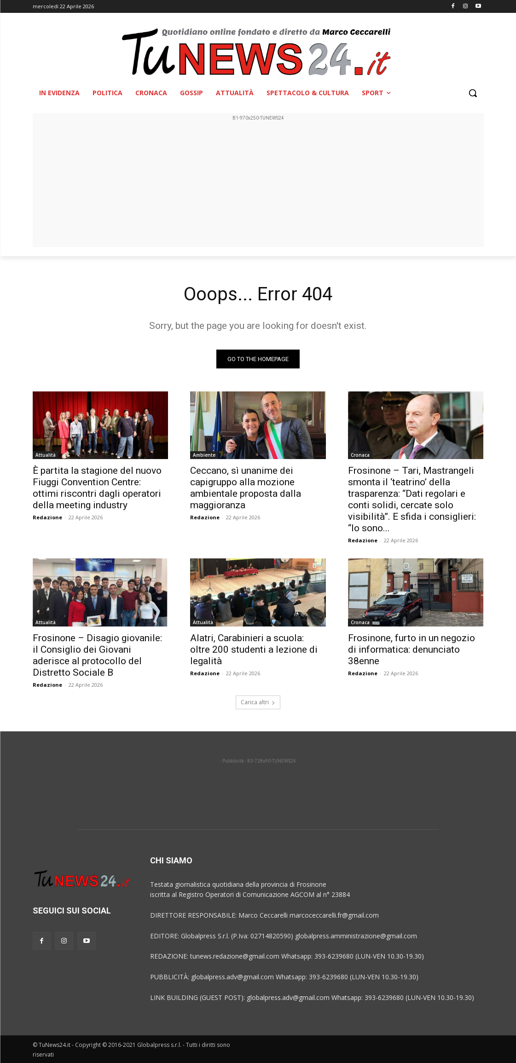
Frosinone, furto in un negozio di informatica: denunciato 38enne (411, 649)
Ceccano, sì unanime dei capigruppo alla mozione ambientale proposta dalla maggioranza (245, 488)
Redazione (47, 517)
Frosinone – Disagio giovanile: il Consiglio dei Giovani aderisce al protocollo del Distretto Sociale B (97, 655)
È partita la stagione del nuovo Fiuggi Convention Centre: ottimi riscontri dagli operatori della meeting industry (97, 488)
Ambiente (204, 455)
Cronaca (360, 455)
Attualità (45, 455)
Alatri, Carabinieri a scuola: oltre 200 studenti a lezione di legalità (254, 649)
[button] (473, 93)
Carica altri (258, 702)
